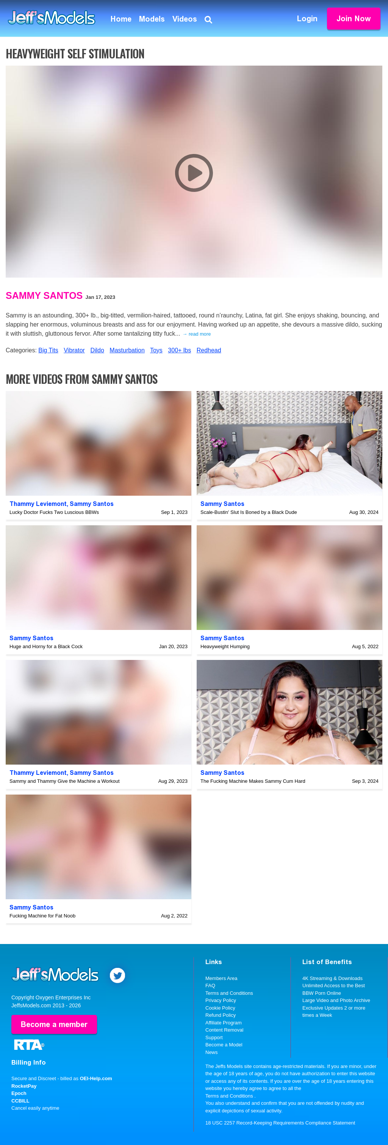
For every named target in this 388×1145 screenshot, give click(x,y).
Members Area (221, 978)
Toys (156, 350)
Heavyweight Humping (225, 646)
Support (214, 1037)
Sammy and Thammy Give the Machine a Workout (64, 781)
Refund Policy (220, 1015)
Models (152, 19)
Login (307, 18)
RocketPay (23, 1086)
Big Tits (48, 350)
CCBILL (20, 1101)
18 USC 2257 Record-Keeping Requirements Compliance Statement (280, 1123)
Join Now (353, 18)
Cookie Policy (220, 1008)
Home (121, 19)
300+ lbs (179, 350)
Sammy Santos (44, 295)
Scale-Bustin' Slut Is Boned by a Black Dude (248, 512)
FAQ (210, 985)
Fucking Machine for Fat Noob (42, 916)
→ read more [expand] (197, 334)
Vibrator (74, 350)
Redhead (209, 350)
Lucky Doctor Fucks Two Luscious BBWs (54, 512)
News (211, 1052)
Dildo (97, 350)
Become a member (54, 1024)
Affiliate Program (223, 1023)
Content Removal (224, 1030)
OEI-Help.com (96, 1078)
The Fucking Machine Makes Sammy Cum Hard (252, 781)
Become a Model (223, 1045)
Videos (184, 19)
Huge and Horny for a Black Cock (46, 646)
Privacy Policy (220, 1000)
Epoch (19, 1093)
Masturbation (127, 350)
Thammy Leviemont (38, 503)
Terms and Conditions (229, 993)
